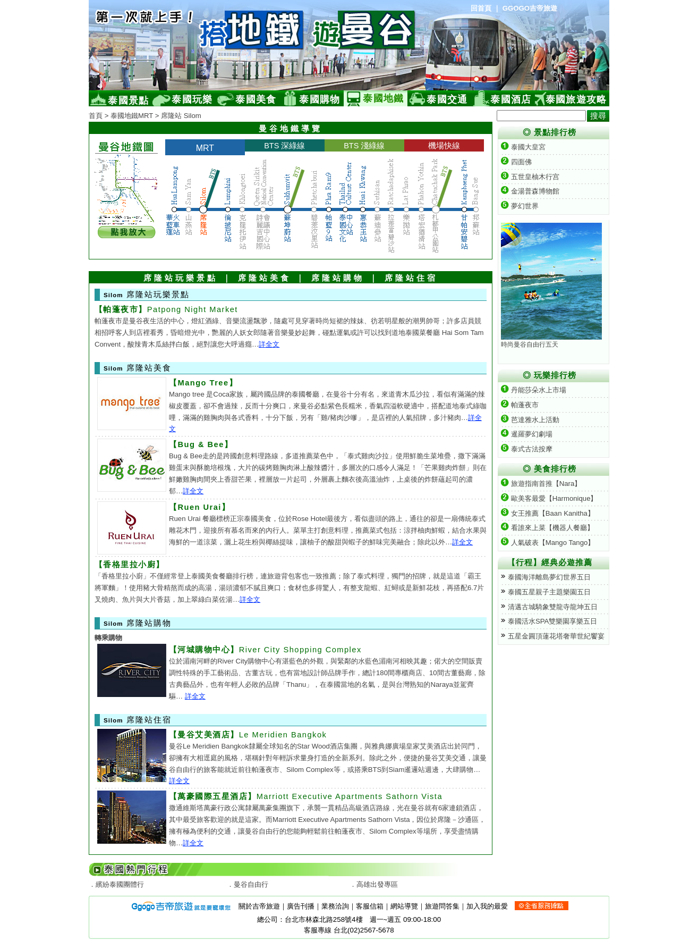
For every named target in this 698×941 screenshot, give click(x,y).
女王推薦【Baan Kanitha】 (547, 513)
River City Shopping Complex (265, 649)
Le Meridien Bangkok (248, 734)
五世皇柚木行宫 (530, 177)
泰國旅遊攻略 (576, 99)
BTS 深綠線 (284, 145)
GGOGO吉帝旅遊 (530, 8)
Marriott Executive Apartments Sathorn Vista (305, 796)
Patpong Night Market (166, 309)
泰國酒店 (510, 99)
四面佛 (516, 162)
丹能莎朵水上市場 (533, 390)
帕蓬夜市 (520, 405)
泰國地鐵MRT (131, 116)
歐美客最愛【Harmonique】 (549, 498)
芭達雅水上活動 (530, 420)
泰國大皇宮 (523, 147)
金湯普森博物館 (530, 191)
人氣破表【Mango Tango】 (547, 543)
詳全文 (269, 344)
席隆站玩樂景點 (180, 278)
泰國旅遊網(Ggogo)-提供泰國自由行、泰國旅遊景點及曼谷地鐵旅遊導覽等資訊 (219, 45)
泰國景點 (128, 100)
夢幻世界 (520, 206)
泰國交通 (447, 99)
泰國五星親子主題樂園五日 (549, 592)
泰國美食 (255, 99)
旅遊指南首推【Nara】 (541, 484)
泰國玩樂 (192, 99)
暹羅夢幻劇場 (526, 434)
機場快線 (444, 145)
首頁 (96, 116)
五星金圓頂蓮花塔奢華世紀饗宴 (556, 636)
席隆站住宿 (411, 278)
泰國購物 (319, 99)
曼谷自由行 (251, 884)
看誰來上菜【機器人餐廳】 (547, 528)
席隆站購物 (337, 278)
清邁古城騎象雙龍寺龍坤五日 (553, 607)
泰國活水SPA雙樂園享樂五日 (552, 621)
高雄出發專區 (377, 884)
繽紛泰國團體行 (120, 884)
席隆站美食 (264, 278)
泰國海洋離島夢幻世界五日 (549, 577)
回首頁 (481, 8)
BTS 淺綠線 (364, 145)
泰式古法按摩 (526, 449)
